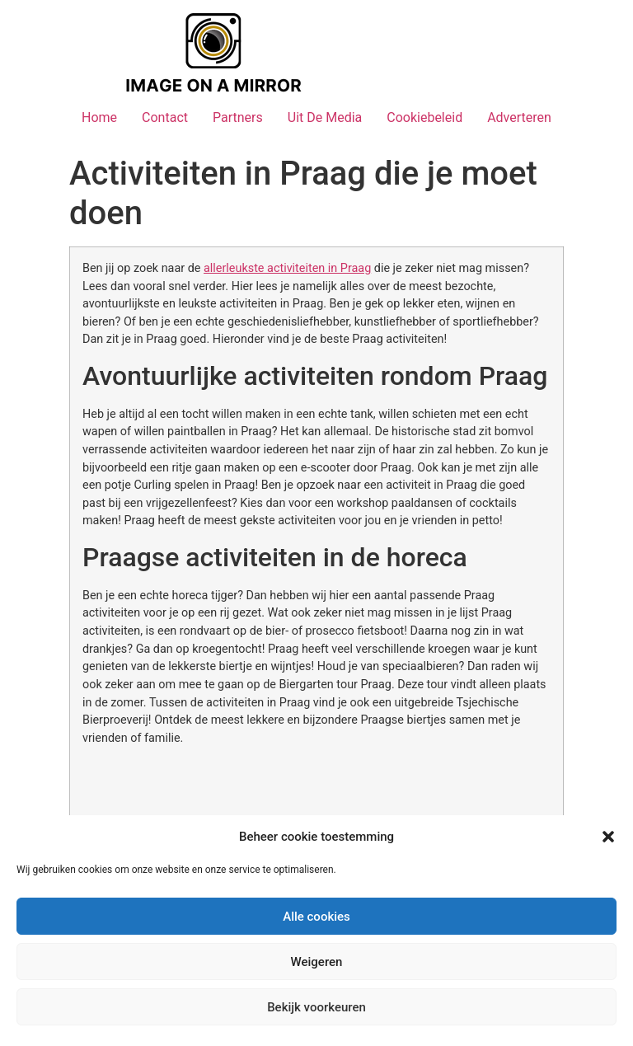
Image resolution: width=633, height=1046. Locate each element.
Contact (165, 117)
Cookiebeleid (424, 117)
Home (99, 117)
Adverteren (519, 117)
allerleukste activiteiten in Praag (287, 268)
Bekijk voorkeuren (316, 1007)
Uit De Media (325, 117)
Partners (238, 117)
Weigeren (317, 962)
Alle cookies (316, 916)
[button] (608, 836)
